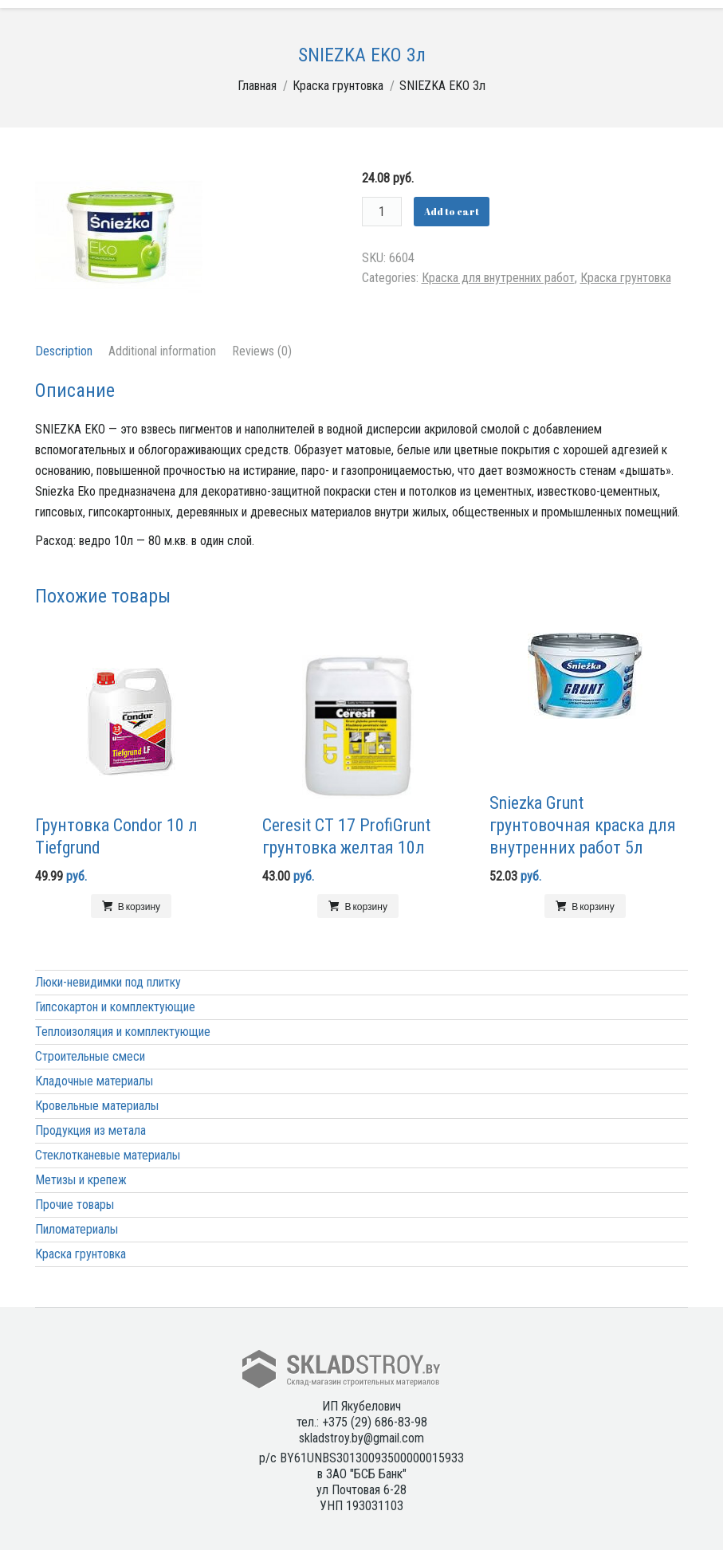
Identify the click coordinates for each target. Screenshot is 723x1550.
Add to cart (451, 211)
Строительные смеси (90, 1056)
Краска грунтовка (338, 85)
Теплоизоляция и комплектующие (122, 1031)
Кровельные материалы (97, 1105)
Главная (257, 85)
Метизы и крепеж (81, 1179)
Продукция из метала (90, 1130)
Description (63, 351)
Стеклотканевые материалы (107, 1155)
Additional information (162, 351)
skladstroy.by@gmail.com (361, 1438)
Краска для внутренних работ (498, 277)
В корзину (139, 906)
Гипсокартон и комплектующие (115, 1006)
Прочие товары (74, 1204)
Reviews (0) (262, 351)
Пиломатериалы (76, 1229)
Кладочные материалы (94, 1081)
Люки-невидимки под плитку (108, 982)
